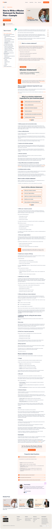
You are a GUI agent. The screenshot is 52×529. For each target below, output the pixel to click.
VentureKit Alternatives (45, 521)
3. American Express (7, 61)
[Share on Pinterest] (48, 36)
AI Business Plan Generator (28, 518)
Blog (34, 521)
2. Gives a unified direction (8, 38)
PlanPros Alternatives (44, 518)
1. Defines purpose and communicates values (9, 37)
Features (26, 2)
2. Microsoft (6, 60)
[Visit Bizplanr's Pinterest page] (48, 526)
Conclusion (5, 65)
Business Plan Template (36, 518)
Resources (39, 2)
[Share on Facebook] (48, 30)
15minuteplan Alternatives (45, 522)
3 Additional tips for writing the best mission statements (9, 53)
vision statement (42, 81)
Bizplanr (40, 441)
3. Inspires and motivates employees (9, 39)
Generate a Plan (46, 2)
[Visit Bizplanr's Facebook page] (43, 526)
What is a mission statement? (8, 33)
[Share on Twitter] (48, 32)
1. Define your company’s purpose (8, 46)
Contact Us (18, 520)
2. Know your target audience (8, 47)
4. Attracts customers (7, 40)
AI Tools (34, 520)
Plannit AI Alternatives (45, 520)
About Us (18, 518)
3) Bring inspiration (6, 57)
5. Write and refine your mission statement (8, 51)
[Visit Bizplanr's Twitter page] (44, 526)
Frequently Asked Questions (7, 66)
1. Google (5, 59)
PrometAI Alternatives (44, 519)
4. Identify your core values (8, 49)
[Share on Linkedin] (48, 34)
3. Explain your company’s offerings (9, 48)
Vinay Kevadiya (27, 484)
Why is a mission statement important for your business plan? (9, 35)
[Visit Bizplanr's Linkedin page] (46, 526)
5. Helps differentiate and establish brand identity (9, 42)
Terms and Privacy (19, 519)
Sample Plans (31, 2)
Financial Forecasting (28, 520)
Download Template (7, 20)
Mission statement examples (7, 58)
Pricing (36, 2)
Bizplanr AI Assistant (28, 519)
